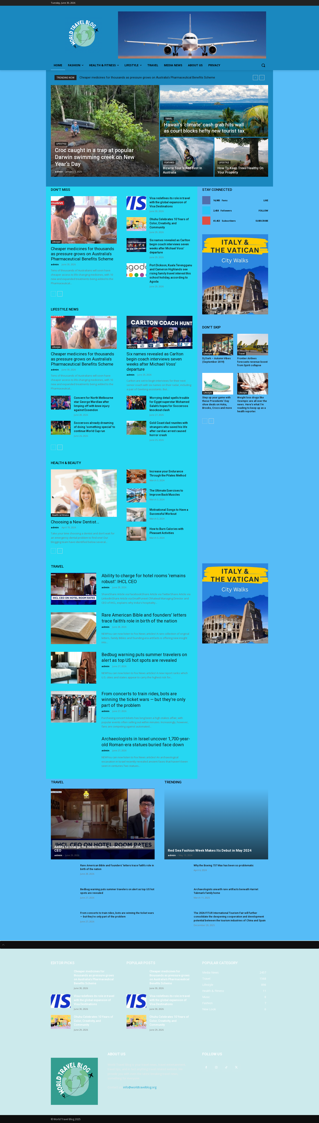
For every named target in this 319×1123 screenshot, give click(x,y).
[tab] (159, 945)
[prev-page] (53, 293)
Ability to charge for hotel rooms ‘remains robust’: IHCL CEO (99, 849)
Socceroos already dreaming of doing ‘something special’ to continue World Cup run (94, 427)
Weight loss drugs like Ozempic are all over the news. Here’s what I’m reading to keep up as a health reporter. (252, 404)
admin (55, 264)
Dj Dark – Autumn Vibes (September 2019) (216, 360)
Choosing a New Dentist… (75, 521)
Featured (169, 162)
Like (265, 200)
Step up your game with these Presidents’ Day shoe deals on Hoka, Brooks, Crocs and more (217, 402)
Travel (168, 119)
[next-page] (59, 293)
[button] (263, 65)
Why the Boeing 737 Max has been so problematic (224, 865)
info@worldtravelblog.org (139, 1087)
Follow (263, 210)
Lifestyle (61, 144)
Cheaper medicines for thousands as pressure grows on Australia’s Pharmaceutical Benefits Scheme (147, 77)
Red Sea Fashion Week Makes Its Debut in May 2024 (209, 850)
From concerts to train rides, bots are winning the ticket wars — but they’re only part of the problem (143, 699)
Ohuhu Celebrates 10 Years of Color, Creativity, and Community (169, 223)
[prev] (255, 77)
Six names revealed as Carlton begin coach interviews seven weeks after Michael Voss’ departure (155, 361)
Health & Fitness (60, 515)
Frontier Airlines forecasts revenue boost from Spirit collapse (252, 362)
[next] (261, 77)
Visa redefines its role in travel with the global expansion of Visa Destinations (170, 202)
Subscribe (262, 220)
